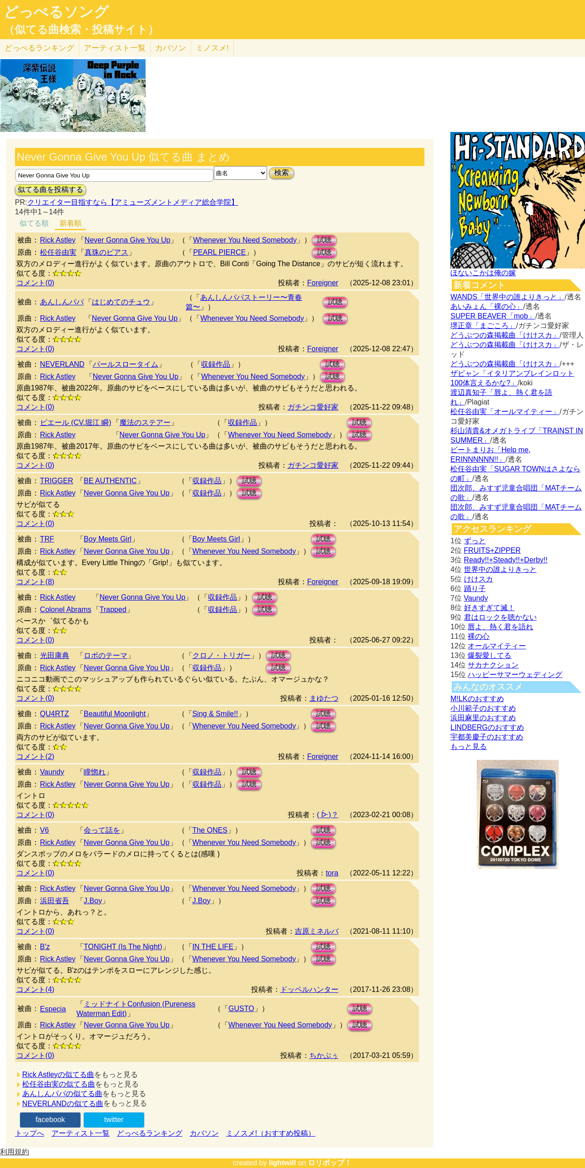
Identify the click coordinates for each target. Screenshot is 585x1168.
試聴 (324, 240)
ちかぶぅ (323, 1055)
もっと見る (468, 746)
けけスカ (478, 579)
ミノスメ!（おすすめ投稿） (270, 1133)
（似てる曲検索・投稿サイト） (81, 29)
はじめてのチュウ (121, 302)
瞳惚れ (95, 772)
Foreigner (322, 283)
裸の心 (478, 636)
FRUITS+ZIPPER (492, 550)
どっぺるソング (56, 12)
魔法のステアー (145, 422)
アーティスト (115, 48)
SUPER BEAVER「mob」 (492, 316)
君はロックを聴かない (500, 617)
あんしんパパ (62, 302)
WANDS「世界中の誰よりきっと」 (507, 297)
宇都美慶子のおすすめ (486, 737)
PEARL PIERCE (219, 252)
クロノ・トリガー (221, 655)
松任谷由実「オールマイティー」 (505, 411)
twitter (114, 1119)
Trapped (113, 609)
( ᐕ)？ (327, 815)
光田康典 (54, 655)
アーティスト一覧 (80, 1133)
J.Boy (93, 901)
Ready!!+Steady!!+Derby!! (506, 560)
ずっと (475, 541)
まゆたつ (323, 698)
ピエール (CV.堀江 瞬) (75, 422)
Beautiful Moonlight (115, 714)
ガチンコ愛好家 (312, 407)
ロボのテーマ (105, 655)
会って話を (102, 830)
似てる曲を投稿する (50, 189)
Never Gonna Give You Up (128, 240)
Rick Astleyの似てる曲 (58, 1074)
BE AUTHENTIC (110, 481)
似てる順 (34, 223)
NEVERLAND (62, 364)
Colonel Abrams (65, 609)
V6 (44, 830)
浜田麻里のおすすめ (483, 718)
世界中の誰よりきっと (500, 569)
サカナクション (493, 665)
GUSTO (241, 1008)
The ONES (209, 830)
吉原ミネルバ (316, 931)
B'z (45, 947)
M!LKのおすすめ (477, 699)
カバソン (170, 48)
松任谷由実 (58, 252)
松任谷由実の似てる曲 (58, 1084)
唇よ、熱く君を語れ (500, 627)
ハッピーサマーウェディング (515, 674)
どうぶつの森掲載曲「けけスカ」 (505, 335)
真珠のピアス (106, 252)
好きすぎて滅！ (489, 608)
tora (332, 873)
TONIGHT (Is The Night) (123, 947)
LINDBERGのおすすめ (487, 727)
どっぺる (39, 48)
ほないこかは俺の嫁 (483, 273)
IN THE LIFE (212, 947)
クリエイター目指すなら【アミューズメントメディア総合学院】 (132, 202)
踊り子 (475, 588)
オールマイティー (497, 646)
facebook (50, 1119)
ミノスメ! (212, 48)
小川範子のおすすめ (483, 708)
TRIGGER (56, 481)
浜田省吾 (54, 901)
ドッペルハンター (309, 989)
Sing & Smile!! (215, 714)
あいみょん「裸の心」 (486, 306)
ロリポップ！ (330, 1163)
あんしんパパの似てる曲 (62, 1093)
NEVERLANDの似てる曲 (62, 1103)
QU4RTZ (54, 714)
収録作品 (215, 364)
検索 (281, 173)
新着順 (70, 223)
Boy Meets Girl (107, 539)
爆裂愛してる (489, 655)
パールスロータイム (125, 364)
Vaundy (52, 772)
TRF (47, 539)
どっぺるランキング (149, 1133)
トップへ (29, 1133)
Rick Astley (58, 240)
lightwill (282, 1163)
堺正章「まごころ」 (483, 325)
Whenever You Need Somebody (245, 240)
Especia (53, 1009)
